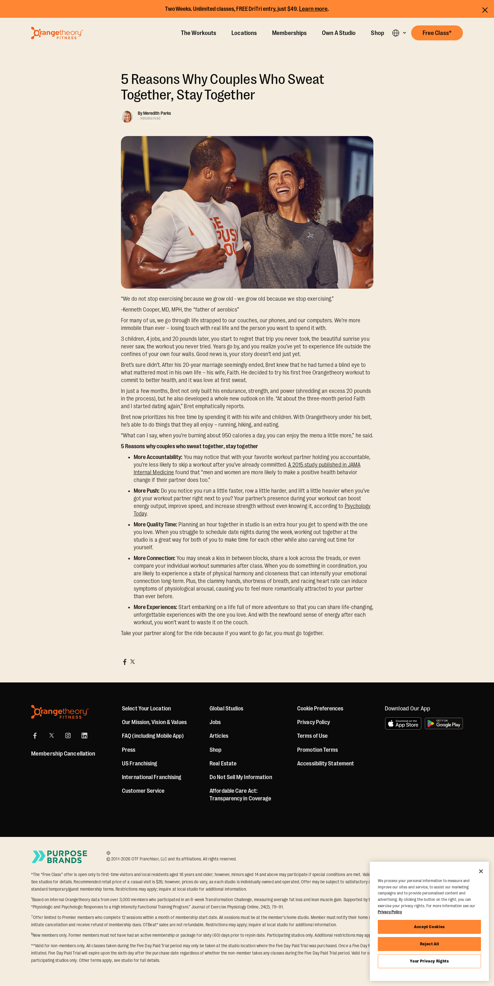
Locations (244, 33)
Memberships (289, 33)
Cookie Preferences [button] (320, 708)
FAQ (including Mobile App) (153, 736)
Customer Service (143, 791)
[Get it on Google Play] (444, 723)
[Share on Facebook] (125, 662)
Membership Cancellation (63, 753)
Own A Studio (339, 33)
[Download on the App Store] (403, 723)
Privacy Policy (313, 722)
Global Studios (226, 708)
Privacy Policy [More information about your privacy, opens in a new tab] (390, 911)
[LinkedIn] (84, 735)
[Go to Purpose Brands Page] (59, 857)
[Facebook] (35, 735)
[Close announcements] (485, 9)
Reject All (429, 943)
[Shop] (215, 750)
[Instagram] (68, 735)
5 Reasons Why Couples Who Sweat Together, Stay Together (222, 87)
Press (129, 750)
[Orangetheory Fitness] (60, 712)
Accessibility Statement (325, 763)
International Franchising (152, 777)
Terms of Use (312, 736)
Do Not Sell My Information (241, 777)
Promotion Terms (317, 750)
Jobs (215, 722)
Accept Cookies (429, 926)
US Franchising (139, 763)
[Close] (481, 871)
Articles (219, 736)
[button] (399, 33)
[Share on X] (132, 662)
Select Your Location (146, 708)
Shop (377, 33)
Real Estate (223, 763)
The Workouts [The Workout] (198, 33)
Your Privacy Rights (429, 961)
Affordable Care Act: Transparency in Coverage (240, 795)
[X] (51, 735)
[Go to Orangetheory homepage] (57, 33)
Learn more (313, 8)
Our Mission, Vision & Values (154, 722)
